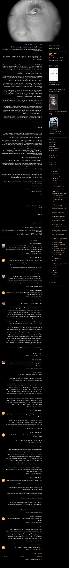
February (55, 274)
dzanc (32, 234)
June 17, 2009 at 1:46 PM (34, 270)
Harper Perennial (56, 84)
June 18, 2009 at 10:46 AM (33, 428)
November (55, 171)
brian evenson (25, 234)
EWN (40, 49)
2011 (52, 162)
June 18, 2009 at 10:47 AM (33, 442)
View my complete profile (57, 60)
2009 (52, 167)
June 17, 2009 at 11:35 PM (34, 406)
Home (22, 556)
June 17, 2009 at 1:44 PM (34, 253)
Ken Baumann (35, 301)
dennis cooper (52, 144)
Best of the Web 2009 (37, 56)
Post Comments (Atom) (36, 559)
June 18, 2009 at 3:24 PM (34, 549)
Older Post (39, 556)
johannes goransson (53, 148)
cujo (53, 201)
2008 (52, 280)
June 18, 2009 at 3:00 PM (34, 512)
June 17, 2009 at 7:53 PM (34, 355)
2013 (52, 157)
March (54, 272)
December (55, 169)
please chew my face (57, 242)
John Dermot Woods (34, 243)
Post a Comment (38, 553)
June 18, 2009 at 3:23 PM (34, 541)
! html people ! (52, 142)
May (54, 267)
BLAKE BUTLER (34, 257)
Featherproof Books (54, 115)
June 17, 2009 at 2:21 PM (34, 286)
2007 (52, 282)
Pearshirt (54, 260)
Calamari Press (52, 133)
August (54, 178)
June (54, 183)
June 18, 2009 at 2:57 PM (34, 473)
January (55, 277)
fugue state (38, 234)
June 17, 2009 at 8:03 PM (34, 368)
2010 (52, 164)
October (55, 173)
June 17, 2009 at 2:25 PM (34, 296)
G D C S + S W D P (34, 1)
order (61, 115)
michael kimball (53, 150)
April (54, 270)
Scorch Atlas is (55, 191)
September (55, 176)
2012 (52, 160)
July (54, 180)
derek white (52, 146)
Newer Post (4, 556)
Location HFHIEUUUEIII (58, 189)
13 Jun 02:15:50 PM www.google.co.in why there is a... (59, 226)
